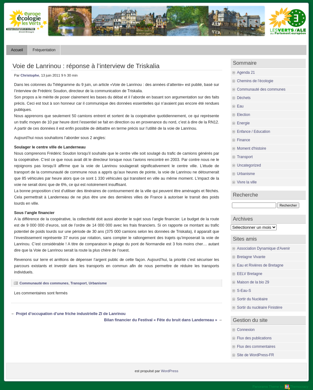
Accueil (17, 50)
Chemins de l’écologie (255, 81)
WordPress (169, 371)
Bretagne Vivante (251, 257)
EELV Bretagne (249, 274)
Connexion (246, 330)
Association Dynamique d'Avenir (263, 248)
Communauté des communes (44, 283)
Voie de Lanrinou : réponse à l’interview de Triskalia (86, 65)
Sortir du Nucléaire (252, 299)
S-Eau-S (244, 290)
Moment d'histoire (251, 148)
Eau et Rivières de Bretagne (260, 265)
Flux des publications (254, 338)
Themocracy (296, 386)
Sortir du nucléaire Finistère (259, 307)
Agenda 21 (246, 72)
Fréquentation (44, 50)
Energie (243, 123)
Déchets (244, 98)
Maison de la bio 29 (253, 282)
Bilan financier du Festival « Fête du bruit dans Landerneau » (160, 320)
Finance (243, 140)
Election (243, 114)
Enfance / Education (253, 131)
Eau (240, 106)
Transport (78, 283)
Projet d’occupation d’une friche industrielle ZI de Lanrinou (71, 314)
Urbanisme (98, 283)
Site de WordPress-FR (255, 355)
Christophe (30, 75)
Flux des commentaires (256, 346)
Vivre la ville (247, 182)
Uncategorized (249, 165)
